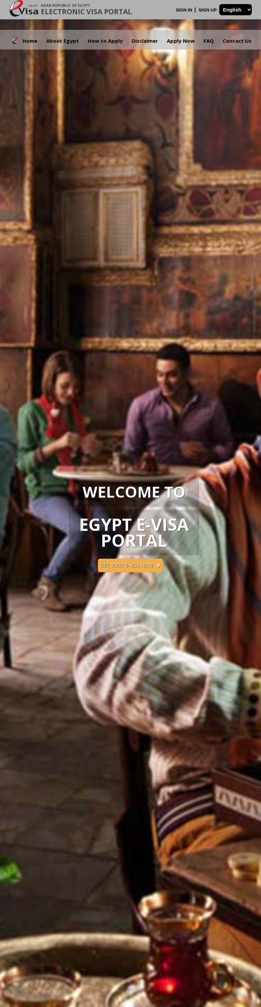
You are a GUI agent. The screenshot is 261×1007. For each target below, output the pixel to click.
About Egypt (62, 40)
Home (29, 40)
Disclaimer (145, 40)
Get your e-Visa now (130, 565)
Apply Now (181, 40)
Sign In (184, 10)
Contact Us (237, 40)
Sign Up (208, 10)
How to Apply (105, 40)
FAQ (209, 40)
